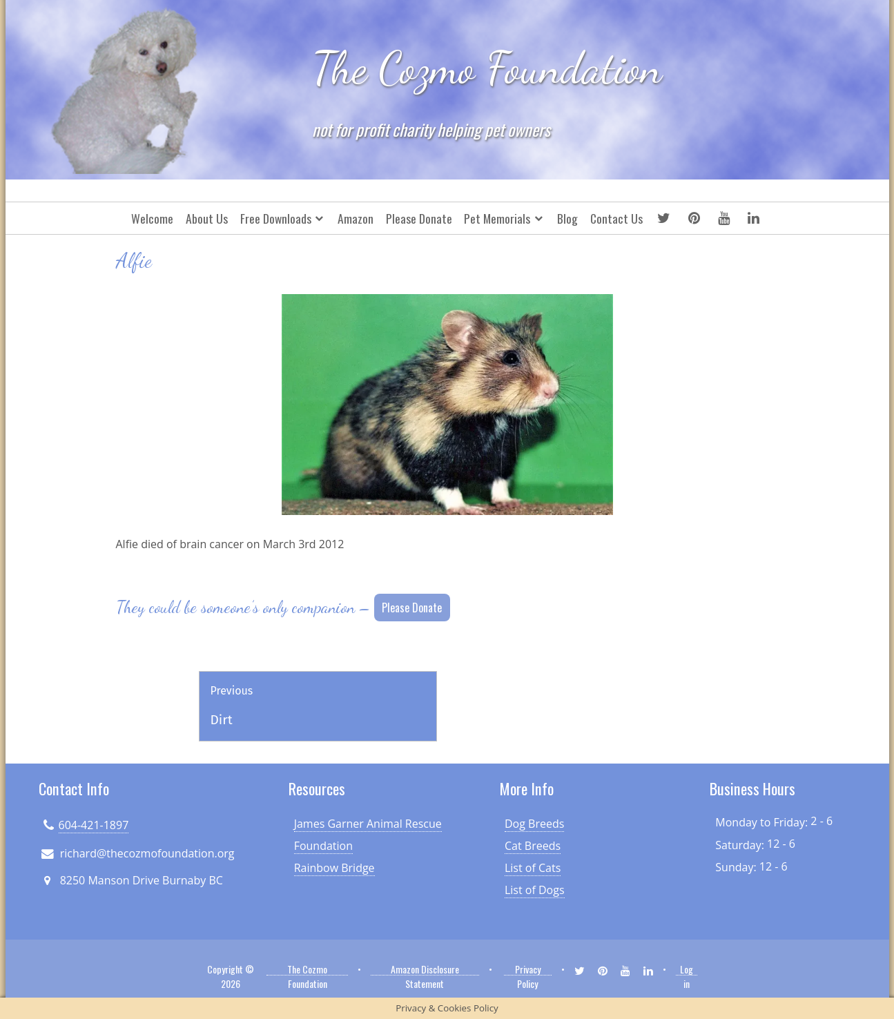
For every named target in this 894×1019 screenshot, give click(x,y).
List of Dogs (535, 889)
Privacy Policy (528, 969)
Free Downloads (275, 218)
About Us (207, 218)
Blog (567, 218)
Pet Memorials (497, 218)
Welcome (152, 218)
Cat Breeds (533, 845)
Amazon (355, 218)
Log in (686, 969)
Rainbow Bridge (334, 867)
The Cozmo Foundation (487, 68)
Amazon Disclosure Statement (425, 969)
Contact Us (616, 218)
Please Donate (419, 218)
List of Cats (533, 867)
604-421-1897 (94, 825)
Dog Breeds (534, 823)
